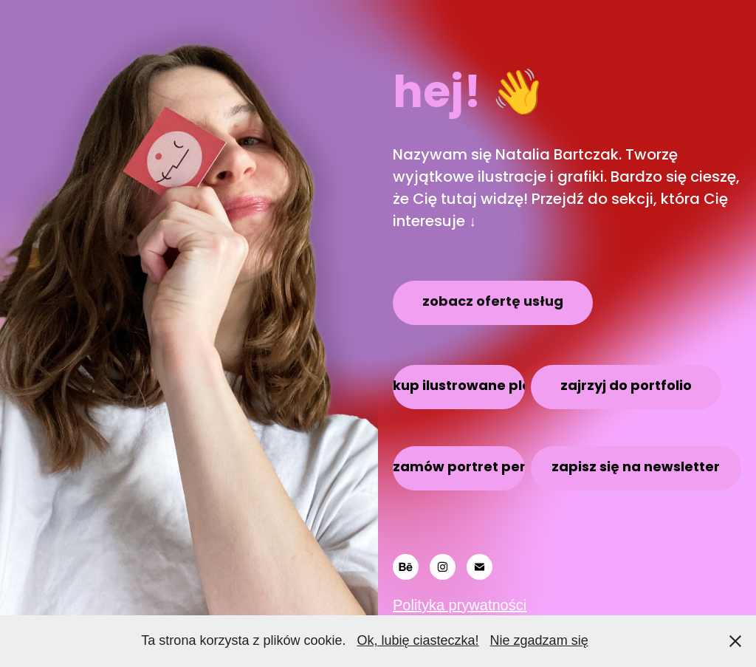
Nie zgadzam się (539, 640)
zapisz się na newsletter (635, 467)
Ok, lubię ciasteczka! (417, 640)
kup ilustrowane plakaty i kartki (459, 386)
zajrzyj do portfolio (626, 386)
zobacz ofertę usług (492, 302)
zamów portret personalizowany (459, 467)
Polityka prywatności (459, 605)
